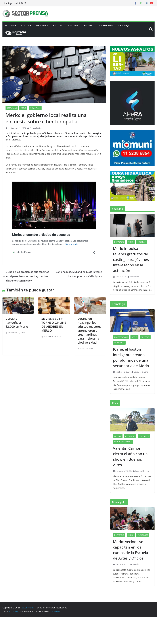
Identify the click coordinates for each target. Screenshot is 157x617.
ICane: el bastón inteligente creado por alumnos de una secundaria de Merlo (131, 357)
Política (26, 25)
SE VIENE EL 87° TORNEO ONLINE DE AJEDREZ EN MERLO (53, 325)
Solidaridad (105, 25)
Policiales (42, 25)
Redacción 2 (135, 564)
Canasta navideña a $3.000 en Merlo (17, 323)
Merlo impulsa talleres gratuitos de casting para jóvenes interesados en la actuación (131, 259)
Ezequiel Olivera (37, 128)
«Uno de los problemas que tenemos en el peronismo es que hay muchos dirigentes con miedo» (25, 276)
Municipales (35, 108)
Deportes (88, 25)
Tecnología (119, 343)
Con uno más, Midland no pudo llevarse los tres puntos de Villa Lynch (81, 274)
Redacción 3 (135, 276)
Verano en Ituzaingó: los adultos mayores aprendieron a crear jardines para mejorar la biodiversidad (89, 330)
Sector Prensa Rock (123, 442)
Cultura (73, 25)
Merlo (23, 108)
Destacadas (12, 108)
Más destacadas (121, 337)
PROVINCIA (10, 25)
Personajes (123, 25)
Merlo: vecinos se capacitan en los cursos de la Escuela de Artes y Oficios (130, 550)
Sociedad (58, 25)
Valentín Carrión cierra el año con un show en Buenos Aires (130, 456)
